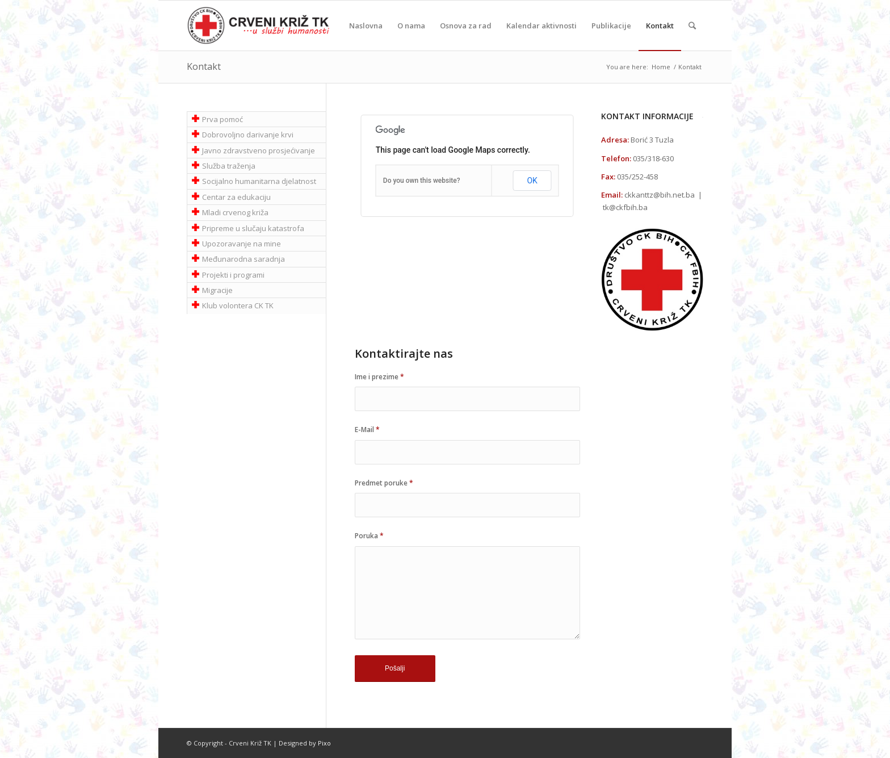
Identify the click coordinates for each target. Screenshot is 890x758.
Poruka (369, 536)
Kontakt (204, 66)
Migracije (217, 290)
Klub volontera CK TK (238, 305)
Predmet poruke (384, 483)
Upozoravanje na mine (241, 243)
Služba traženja (228, 166)
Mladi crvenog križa (235, 212)
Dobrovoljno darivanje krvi (247, 134)
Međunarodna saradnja (243, 259)
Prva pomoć (222, 119)
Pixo (324, 743)
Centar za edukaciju (236, 197)
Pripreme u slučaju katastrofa (253, 228)
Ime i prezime (379, 377)
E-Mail (367, 429)
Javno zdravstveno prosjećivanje (258, 150)
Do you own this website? (421, 181)
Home (661, 66)
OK (532, 180)
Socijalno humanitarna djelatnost (259, 181)
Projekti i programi (233, 275)
